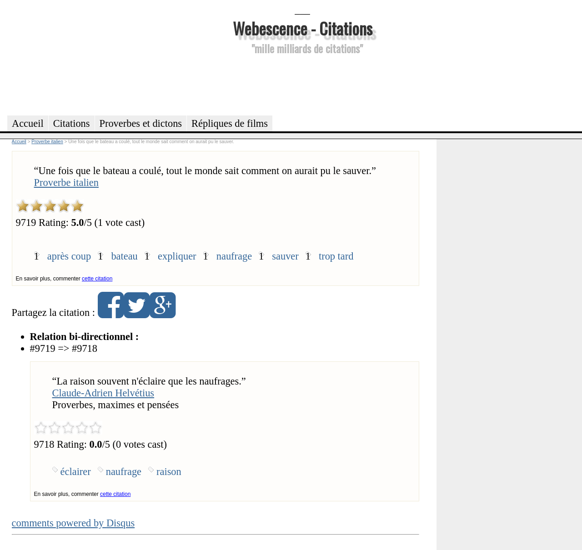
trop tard (336, 256)
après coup (69, 256)
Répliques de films (229, 123)
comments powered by (73, 523)
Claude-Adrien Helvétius (103, 393)
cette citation (97, 278)
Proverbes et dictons (141, 123)
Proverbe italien (66, 182)
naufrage (234, 256)
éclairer (75, 471)
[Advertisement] (302, 83)
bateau (124, 256)
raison (168, 471)
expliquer (177, 256)
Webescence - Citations (302, 28)
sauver (285, 256)
